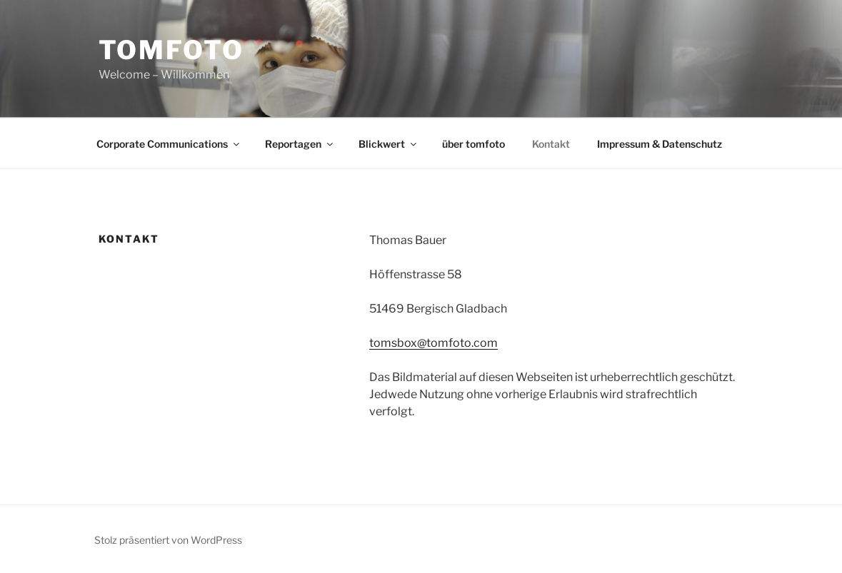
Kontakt (551, 144)
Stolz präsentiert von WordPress (168, 540)
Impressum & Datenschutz (659, 144)
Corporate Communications (168, 144)
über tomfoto (473, 144)
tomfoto (171, 50)
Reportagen (300, 144)
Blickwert (389, 144)
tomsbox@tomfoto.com (433, 343)
